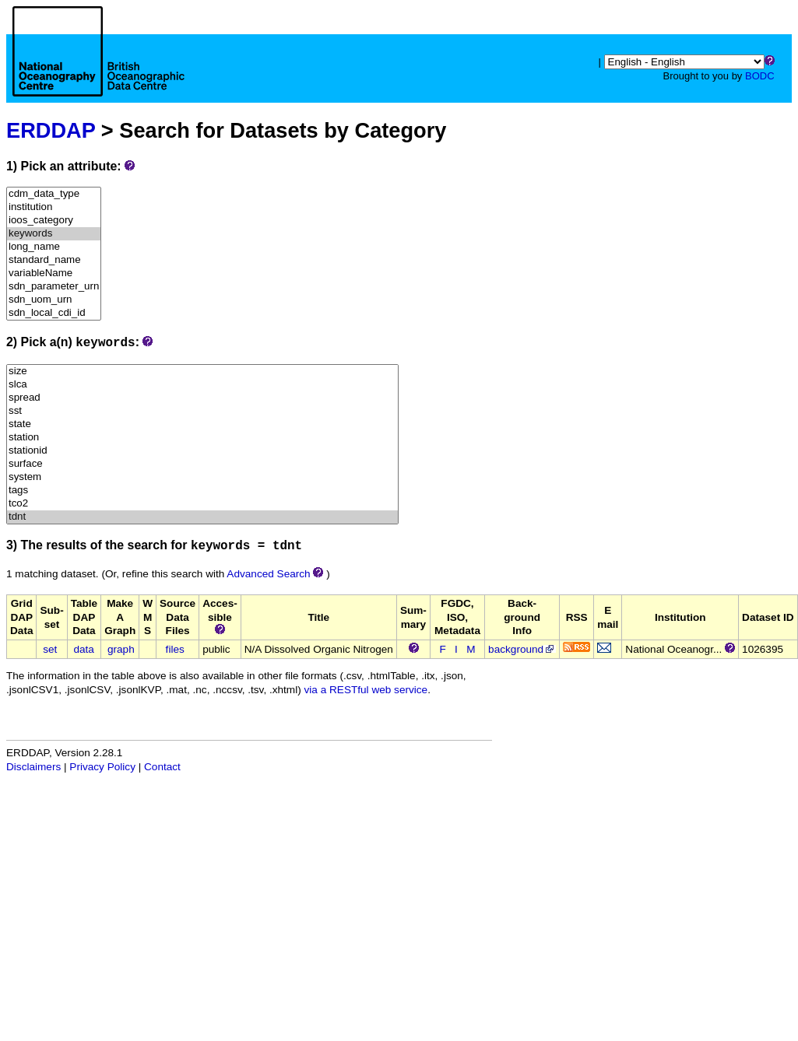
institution (53, 207)
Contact (162, 767)
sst (202, 411)
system (202, 477)
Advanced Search (268, 574)
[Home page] (98, 68)
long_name (53, 247)
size (202, 371)
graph (121, 649)
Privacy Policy (102, 767)
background (522, 649)
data (83, 649)
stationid (202, 450)
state (202, 424)
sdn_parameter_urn (53, 286)
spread (202, 398)
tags (202, 490)
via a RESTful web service (366, 690)
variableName (53, 273)
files (175, 649)
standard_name (53, 260)
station (202, 437)
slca (202, 384)
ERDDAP (50, 130)
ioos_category (53, 220)
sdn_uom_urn (53, 300)
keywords (53, 233)
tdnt (202, 517)
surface (202, 464)
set (50, 649)
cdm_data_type (53, 194)
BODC (760, 76)
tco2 (202, 503)
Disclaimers (33, 767)
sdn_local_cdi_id (53, 313)
